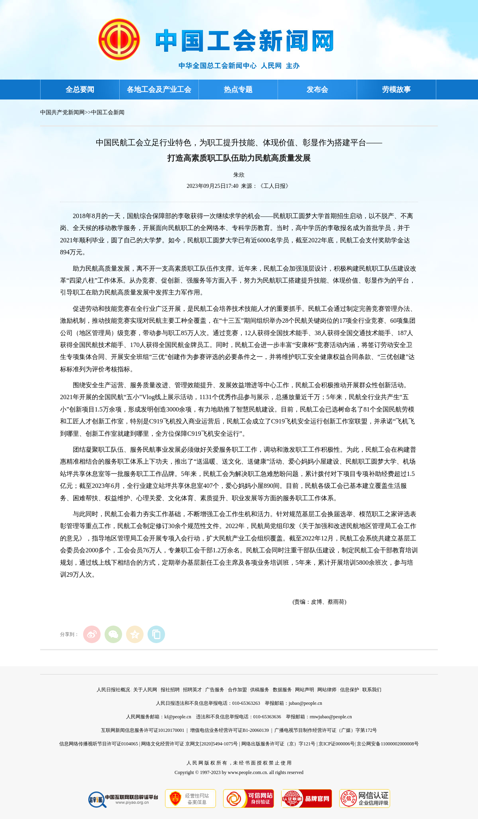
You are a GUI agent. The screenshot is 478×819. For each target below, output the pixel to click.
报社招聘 (170, 689)
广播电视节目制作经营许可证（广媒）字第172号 (325, 730)
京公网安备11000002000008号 (388, 744)
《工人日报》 (274, 186)
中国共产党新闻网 (62, 112)
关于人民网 (145, 689)
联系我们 (371, 689)
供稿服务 (259, 689)
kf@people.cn (177, 717)
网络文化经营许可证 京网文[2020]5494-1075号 (189, 744)
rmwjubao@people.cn (331, 717)
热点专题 (238, 90)
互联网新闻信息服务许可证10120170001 (143, 730)
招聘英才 (192, 689)
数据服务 (282, 689)
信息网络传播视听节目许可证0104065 (98, 744)
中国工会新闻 (107, 112)
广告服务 (214, 689)
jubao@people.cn (305, 703)
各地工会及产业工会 (159, 90)
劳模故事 (396, 90)
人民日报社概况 (113, 689)
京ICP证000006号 (337, 744)
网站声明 (304, 689)
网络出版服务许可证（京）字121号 (278, 744)
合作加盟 (237, 689)
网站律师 (326, 689)
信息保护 (349, 689)
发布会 (317, 90)
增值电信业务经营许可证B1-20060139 (229, 730)
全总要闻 (80, 90)
